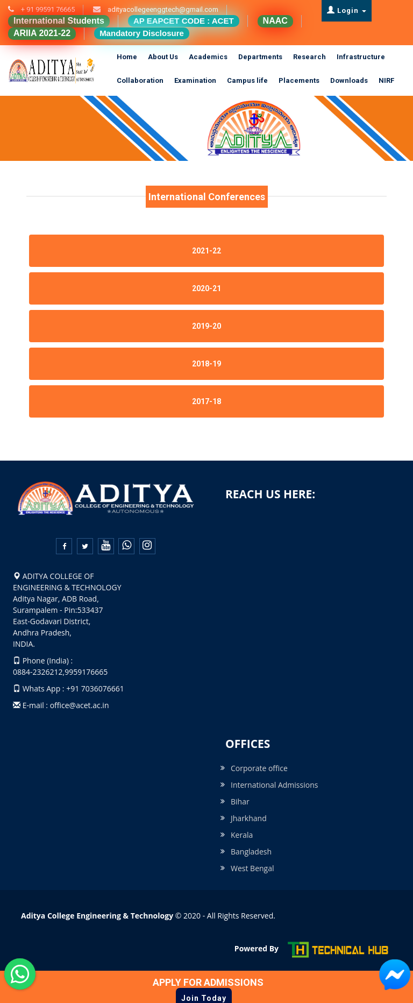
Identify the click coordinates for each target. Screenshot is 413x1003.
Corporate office (259, 768)
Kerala (242, 835)
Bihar (240, 801)
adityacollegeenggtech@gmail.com (162, 9)
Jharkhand (249, 818)
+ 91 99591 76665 (47, 9)
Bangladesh (251, 851)
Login (346, 10)
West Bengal (252, 868)
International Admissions (274, 785)
